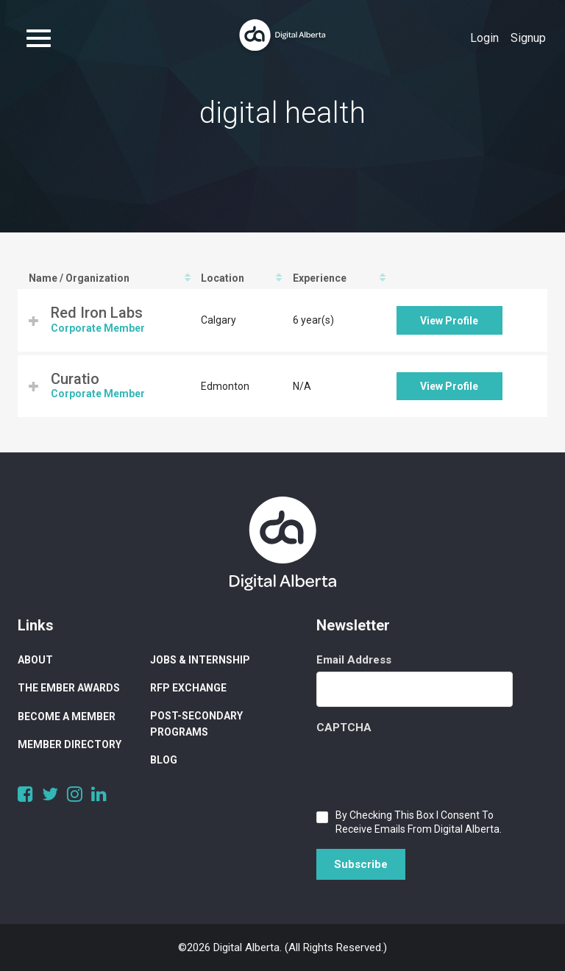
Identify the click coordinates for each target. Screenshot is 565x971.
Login (484, 38)
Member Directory (69, 744)
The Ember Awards (69, 688)
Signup (528, 38)
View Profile (449, 321)
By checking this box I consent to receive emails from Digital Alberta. (418, 822)
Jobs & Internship (200, 660)
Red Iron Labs (97, 313)
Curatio (75, 379)
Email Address (353, 659)
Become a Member (67, 716)
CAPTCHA (344, 727)
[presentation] (428, 768)
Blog (163, 760)
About (35, 660)
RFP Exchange (188, 688)
